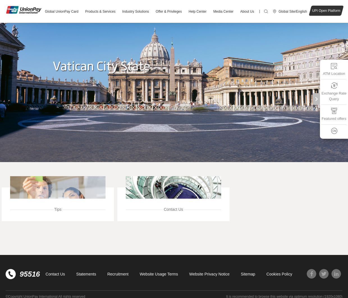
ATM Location (334, 69)
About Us (247, 12)
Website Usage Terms (159, 274)
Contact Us (55, 274)
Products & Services (100, 12)
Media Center (223, 12)
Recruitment (117, 274)
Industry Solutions (135, 12)
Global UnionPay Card (61, 12)
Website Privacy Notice (209, 274)
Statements (86, 274)
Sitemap (248, 274)
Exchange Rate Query (334, 91)
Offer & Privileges (169, 12)
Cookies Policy (279, 274)
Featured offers (334, 114)
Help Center (198, 12)
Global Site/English (293, 12)
